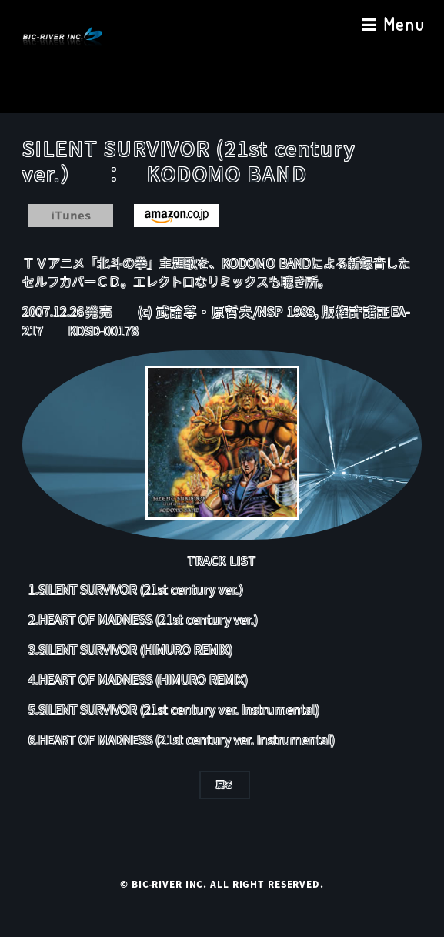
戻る (224, 784)
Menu (404, 24)
